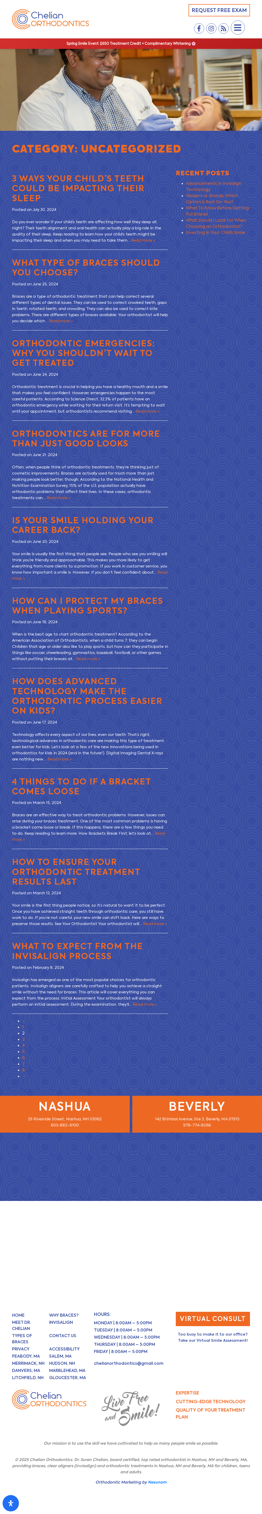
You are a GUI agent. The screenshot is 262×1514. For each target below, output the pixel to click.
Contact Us (62, 1336)
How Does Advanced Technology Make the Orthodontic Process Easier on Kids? (87, 695)
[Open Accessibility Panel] (11, 1503)
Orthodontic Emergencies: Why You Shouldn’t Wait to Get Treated (83, 353)
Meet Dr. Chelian (21, 1325)
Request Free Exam (219, 10)
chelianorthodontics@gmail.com (128, 1363)
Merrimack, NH (28, 1363)
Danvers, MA (26, 1370)
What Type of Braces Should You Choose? (86, 267)
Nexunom (157, 1482)
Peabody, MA (26, 1356)
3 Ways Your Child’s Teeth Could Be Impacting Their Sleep (78, 188)
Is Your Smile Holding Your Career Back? (83, 525)
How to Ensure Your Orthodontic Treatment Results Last (76, 871)
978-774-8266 (197, 1125)
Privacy (20, 1349)
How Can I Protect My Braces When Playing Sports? (87, 605)
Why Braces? (64, 1315)
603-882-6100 (64, 1125)
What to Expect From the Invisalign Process (77, 951)
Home (18, 1315)
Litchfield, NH (27, 1378)
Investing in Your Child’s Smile (215, 232)
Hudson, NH (62, 1363)
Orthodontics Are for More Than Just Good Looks (86, 438)
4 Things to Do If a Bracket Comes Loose (81, 786)
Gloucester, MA (67, 1378)
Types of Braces (22, 1339)
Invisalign (61, 1322)
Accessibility (64, 1349)
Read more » (143, 240)
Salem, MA (60, 1356)
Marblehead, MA (67, 1370)
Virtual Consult (213, 1319)
